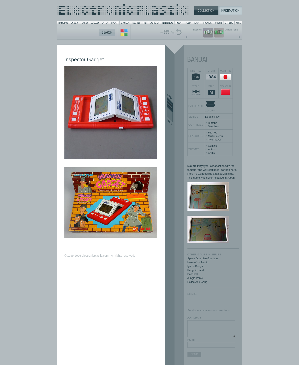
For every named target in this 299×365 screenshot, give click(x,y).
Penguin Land (195, 270)
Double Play (212, 116)
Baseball (192, 274)
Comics (212, 145)
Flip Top (212, 132)
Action (211, 149)
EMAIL (191, 340)
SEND (194, 354)
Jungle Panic (195, 278)
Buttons (212, 122)
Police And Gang (197, 281)
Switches (213, 126)
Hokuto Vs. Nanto (197, 262)
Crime (211, 152)
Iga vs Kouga (195, 266)
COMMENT (194, 318)
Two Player (214, 139)
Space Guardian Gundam (202, 258)
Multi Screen (215, 136)
